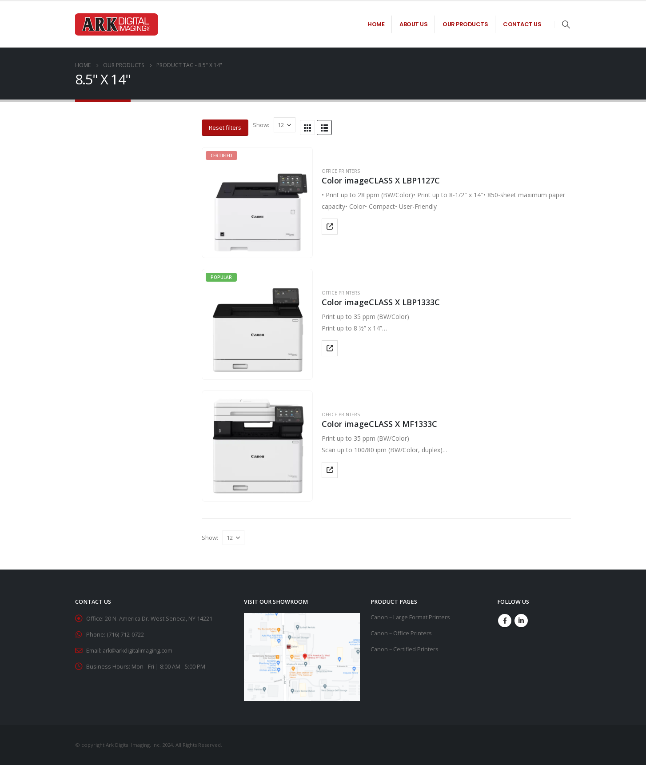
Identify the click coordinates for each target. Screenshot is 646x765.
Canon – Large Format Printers (410, 617)
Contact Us (522, 24)
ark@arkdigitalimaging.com (137, 650)
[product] (257, 202)
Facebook (504, 620)
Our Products (465, 24)
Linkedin (521, 620)
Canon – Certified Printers (405, 649)
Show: (261, 125)
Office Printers (341, 171)
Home (375, 24)
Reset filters (225, 127)
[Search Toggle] (566, 24)
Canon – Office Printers (401, 633)
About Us (413, 24)
